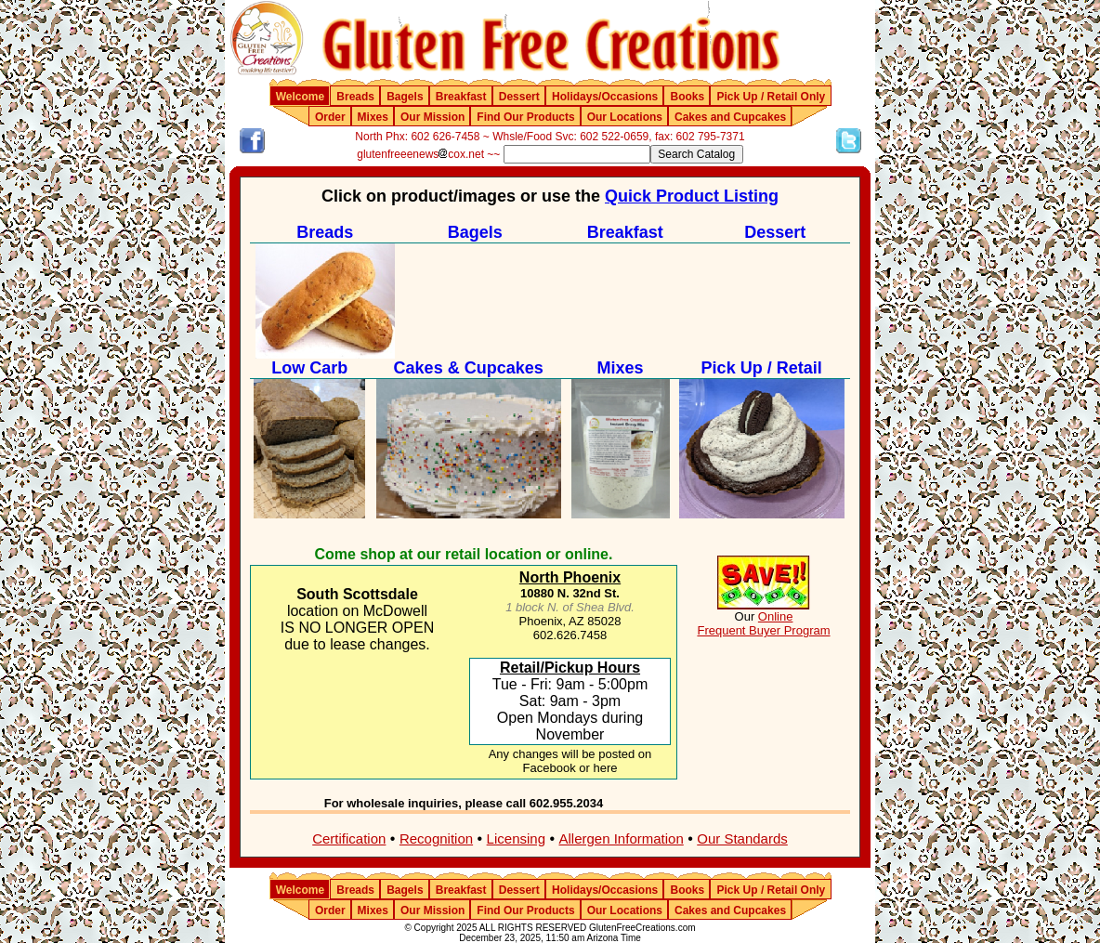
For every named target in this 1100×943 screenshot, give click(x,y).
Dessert (519, 96)
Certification (349, 838)
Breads (355, 96)
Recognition (436, 838)
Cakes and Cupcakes (730, 117)
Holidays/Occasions (605, 96)
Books (687, 96)
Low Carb (309, 368)
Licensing (516, 838)
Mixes (373, 117)
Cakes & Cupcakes (468, 368)
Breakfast (461, 96)
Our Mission (432, 117)
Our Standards (742, 838)
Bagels (404, 96)
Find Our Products (525, 117)
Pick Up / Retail (761, 368)
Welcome (300, 96)
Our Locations (624, 117)
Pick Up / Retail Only (771, 96)
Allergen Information (621, 838)
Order (330, 117)
